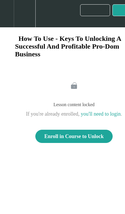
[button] (7, 13)
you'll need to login (101, 114)
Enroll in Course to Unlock (74, 136)
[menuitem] (24, 13)
